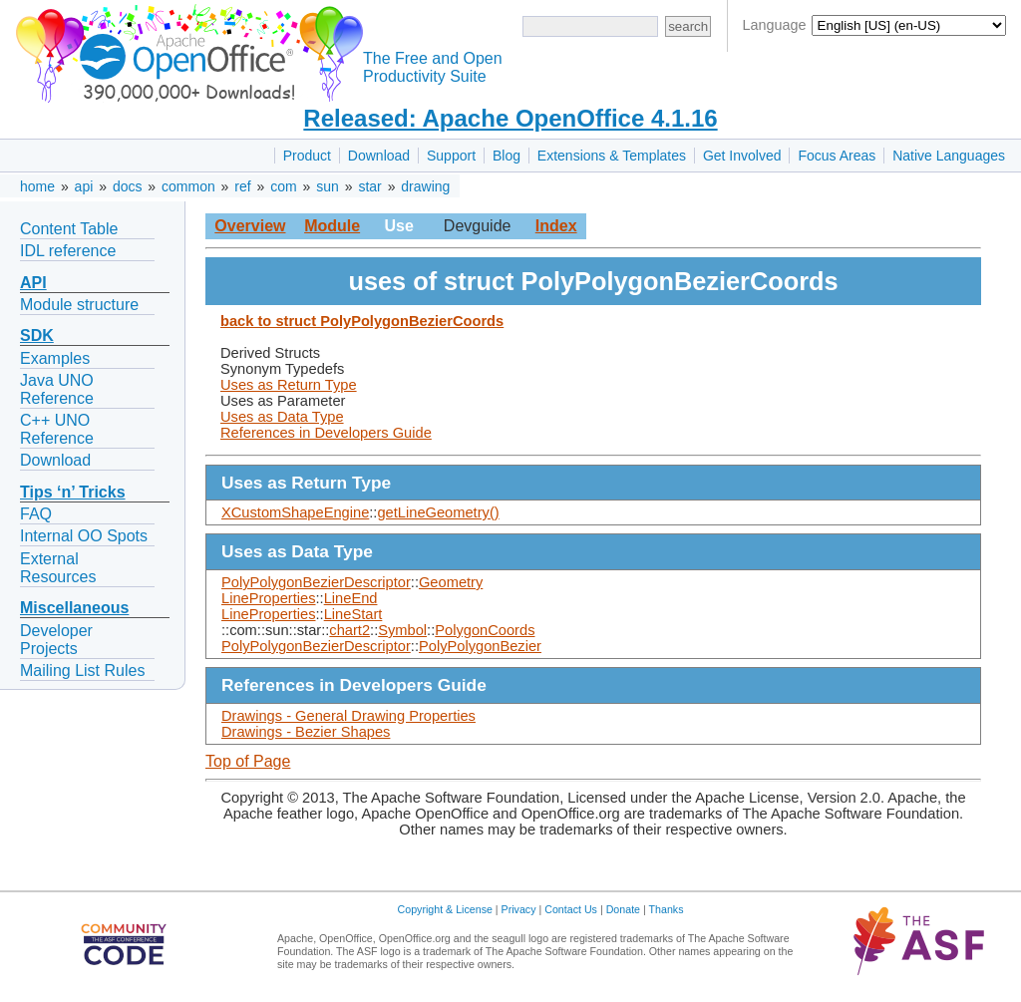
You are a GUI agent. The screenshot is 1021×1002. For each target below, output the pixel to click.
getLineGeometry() (438, 512)
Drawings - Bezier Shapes (305, 732)
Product (307, 156)
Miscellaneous (74, 607)
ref (242, 186)
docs (128, 186)
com (283, 186)
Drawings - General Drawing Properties (348, 716)
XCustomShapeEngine (295, 512)
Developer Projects (56, 639)
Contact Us (570, 909)
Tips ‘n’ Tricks (73, 492)
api (84, 186)
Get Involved (742, 156)
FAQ (36, 513)
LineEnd (351, 598)
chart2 (349, 630)
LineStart (353, 614)
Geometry (451, 582)
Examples (55, 358)
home (37, 186)
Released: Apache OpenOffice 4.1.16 (510, 118)
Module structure (79, 304)
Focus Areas (836, 156)
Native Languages (948, 156)
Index (556, 225)
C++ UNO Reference (57, 429)
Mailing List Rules (82, 670)
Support (451, 156)
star (369, 186)
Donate (623, 909)
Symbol (402, 630)
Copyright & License (445, 909)
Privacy (519, 909)
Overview (249, 225)
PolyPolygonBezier (480, 646)
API (33, 282)
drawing (425, 186)
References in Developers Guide (326, 433)
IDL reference (68, 250)
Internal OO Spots (84, 535)
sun (327, 186)
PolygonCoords (484, 630)
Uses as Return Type (288, 385)
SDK (37, 335)
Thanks (666, 909)
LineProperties (268, 598)
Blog (506, 156)
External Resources (58, 567)
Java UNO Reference (57, 389)
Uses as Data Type (282, 417)
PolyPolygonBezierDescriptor (316, 582)
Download (379, 156)
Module (332, 225)
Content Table (69, 228)
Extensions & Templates (611, 156)
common (188, 186)
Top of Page (247, 761)
